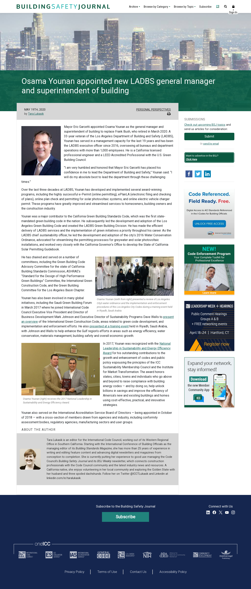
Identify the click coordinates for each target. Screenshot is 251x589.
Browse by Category (156, 6)
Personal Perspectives (153, 109)
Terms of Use (107, 572)
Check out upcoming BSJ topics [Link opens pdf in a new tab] (204, 124)
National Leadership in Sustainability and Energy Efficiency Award (137, 348)
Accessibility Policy (173, 572)
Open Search (225, 6)
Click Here (191, 159)
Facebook (214, 512)
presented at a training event (109, 326)
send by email (211, 143)
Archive (133, 6)
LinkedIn (208, 512)
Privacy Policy (74, 572)
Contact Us (138, 572)
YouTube (227, 512)
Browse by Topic (184, 6)
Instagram (233, 512)
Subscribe (205, 6)
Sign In (233, 6)
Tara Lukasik (36, 113)
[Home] (63, 6)
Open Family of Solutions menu (218, 6)
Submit (209, 136)
